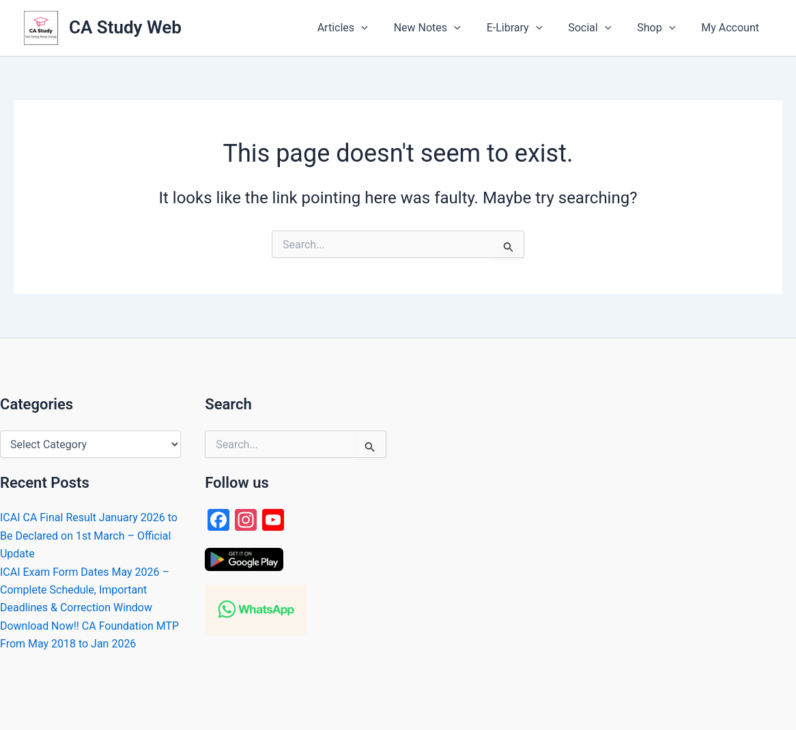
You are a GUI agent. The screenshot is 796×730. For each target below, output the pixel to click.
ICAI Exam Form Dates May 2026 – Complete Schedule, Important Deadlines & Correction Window (84, 590)
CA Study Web (125, 27)
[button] (365, 28)
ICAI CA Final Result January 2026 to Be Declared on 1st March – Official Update (88, 535)
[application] (383, 28)
